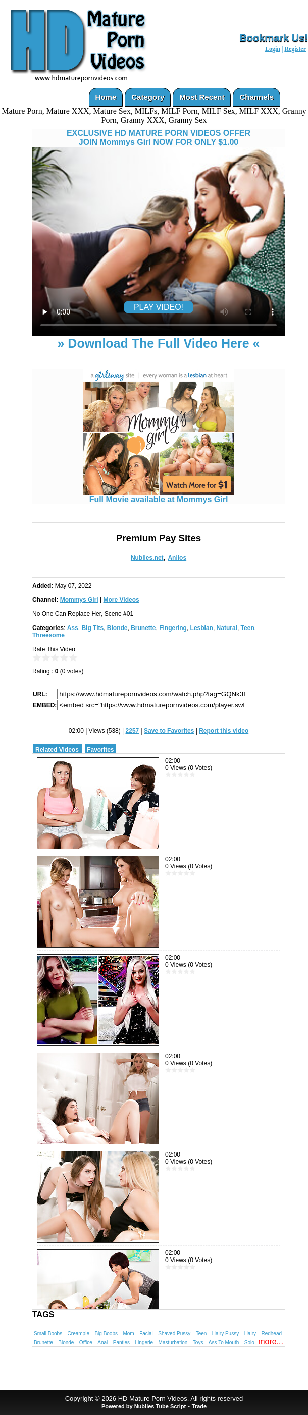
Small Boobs (48, 1333)
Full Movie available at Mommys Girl (158, 496)
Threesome (48, 635)
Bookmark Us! (273, 37)
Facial (146, 1333)
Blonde (117, 628)
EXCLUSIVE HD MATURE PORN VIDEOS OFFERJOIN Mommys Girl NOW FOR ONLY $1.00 (158, 137)
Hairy (250, 1333)
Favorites (100, 749)
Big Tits (92, 628)
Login (272, 49)
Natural (227, 628)
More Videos (121, 599)
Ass (72, 628)
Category (147, 97)
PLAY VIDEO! (158, 307)
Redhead (271, 1333)
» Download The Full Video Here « (158, 343)
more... (270, 1341)
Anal (102, 1342)
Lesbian (201, 628)
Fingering (173, 628)
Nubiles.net (147, 557)
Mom (128, 1333)
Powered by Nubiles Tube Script (143, 1406)
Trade (199, 1406)
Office (85, 1342)
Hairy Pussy (225, 1333)
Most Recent (201, 97)
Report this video (223, 731)
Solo (249, 1342)
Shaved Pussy (174, 1333)
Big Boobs (106, 1333)
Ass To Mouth (224, 1342)
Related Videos (57, 749)
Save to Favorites (169, 731)
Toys (198, 1342)
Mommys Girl (79, 599)
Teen (247, 628)
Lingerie (144, 1342)
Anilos (177, 557)
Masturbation (173, 1342)
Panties (121, 1342)
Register (295, 49)
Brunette (143, 628)
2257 (132, 731)
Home (106, 97)
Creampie (78, 1333)
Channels (256, 97)
